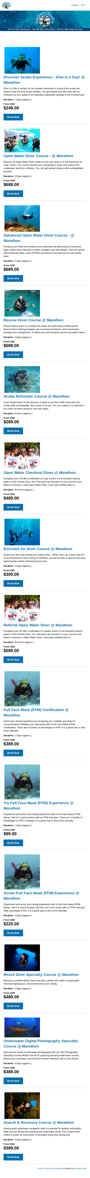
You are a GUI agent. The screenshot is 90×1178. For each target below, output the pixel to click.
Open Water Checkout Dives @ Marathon (40, 472)
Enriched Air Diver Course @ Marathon (38, 549)
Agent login (81, 1168)
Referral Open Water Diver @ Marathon (38, 625)
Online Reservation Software (50, 1168)
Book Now (13, 117)
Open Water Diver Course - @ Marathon (38, 156)
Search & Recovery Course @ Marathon (39, 1122)
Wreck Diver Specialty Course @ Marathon (41, 974)
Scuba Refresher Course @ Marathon (37, 396)
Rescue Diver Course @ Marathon (34, 320)
